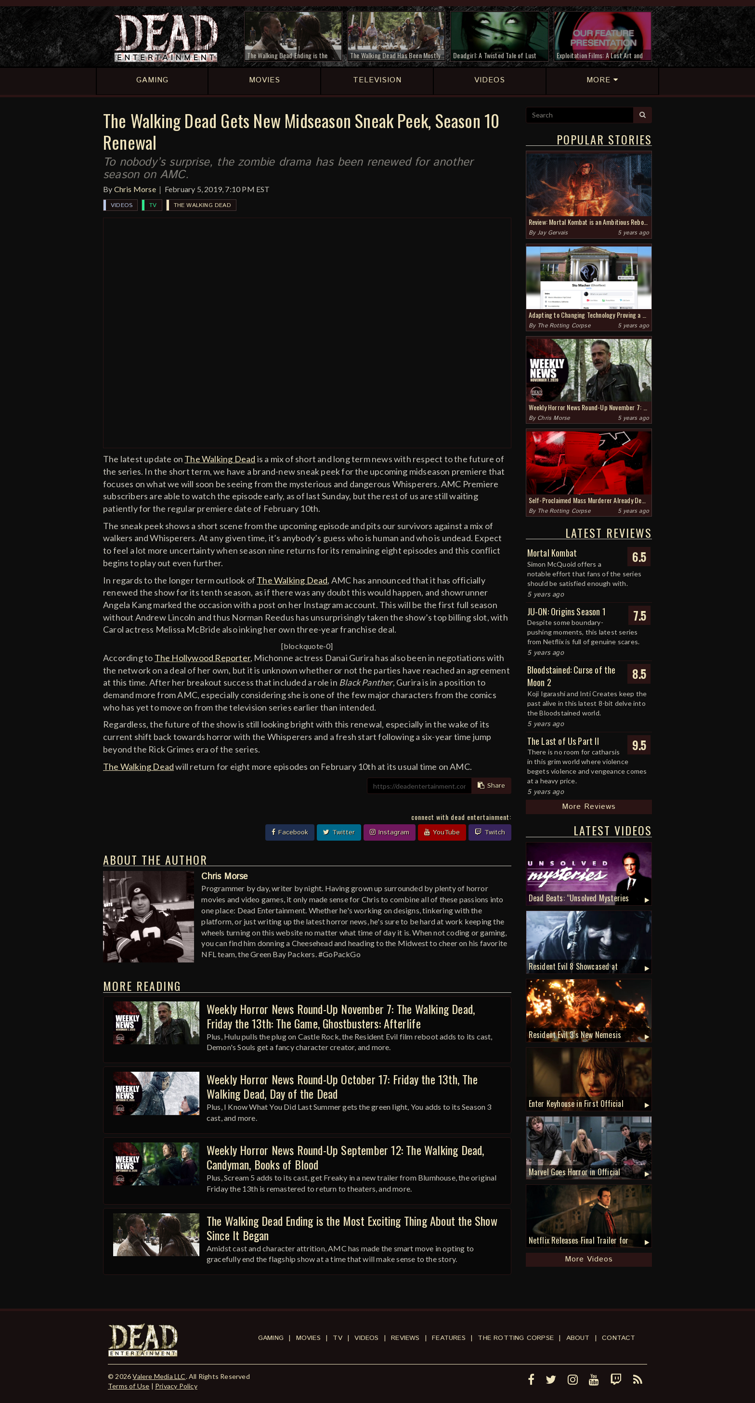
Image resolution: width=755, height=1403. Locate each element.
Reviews (405, 1338)
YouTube (442, 832)
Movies (308, 1338)
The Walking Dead (202, 205)
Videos (121, 205)
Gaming (271, 1338)
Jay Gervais (552, 233)
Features (449, 1338)
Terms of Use (128, 1386)
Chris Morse (135, 189)
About (578, 1338)
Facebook (290, 832)
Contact (618, 1338)
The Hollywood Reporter (202, 657)
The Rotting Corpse (563, 326)
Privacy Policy (176, 1386)
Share (491, 786)
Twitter (339, 832)
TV (152, 205)
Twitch (490, 832)
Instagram (389, 832)
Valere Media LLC (158, 1376)
